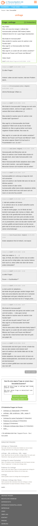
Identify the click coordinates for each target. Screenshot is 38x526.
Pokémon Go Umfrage (10, 421)
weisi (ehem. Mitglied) (16, 148)
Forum (3, 10)
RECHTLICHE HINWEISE (8, 498)
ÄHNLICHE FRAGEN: (8, 442)
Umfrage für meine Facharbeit (13, 418)
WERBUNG (4, 523)
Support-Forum (22, 433)
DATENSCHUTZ (6, 502)
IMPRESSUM (5, 508)
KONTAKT (4, 517)
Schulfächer (5, 7)
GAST (4, 61)
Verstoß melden (31, 372)
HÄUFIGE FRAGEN (7, 495)
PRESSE (4, 520)
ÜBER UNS (4, 514)
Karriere (25, 7)
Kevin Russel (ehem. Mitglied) (18, 235)
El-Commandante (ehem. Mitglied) (19, 86)
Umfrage (6, 423)
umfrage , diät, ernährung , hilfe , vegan (16, 413)
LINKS (3, 511)
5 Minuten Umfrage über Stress (13, 426)
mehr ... (5, 428)
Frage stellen (15, 7)
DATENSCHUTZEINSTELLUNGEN (11, 505)
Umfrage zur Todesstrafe (11, 410)
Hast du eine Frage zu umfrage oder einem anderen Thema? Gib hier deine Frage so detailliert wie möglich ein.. (18, 390)
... (4, 487)
